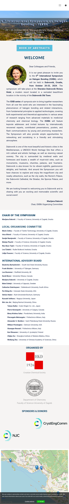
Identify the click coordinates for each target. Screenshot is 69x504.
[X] (65, 5)
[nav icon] (60, 5)
